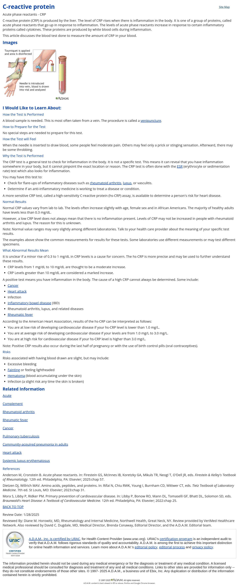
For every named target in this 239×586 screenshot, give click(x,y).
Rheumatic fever (20, 314)
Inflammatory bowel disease (29, 303)
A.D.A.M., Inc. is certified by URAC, (55, 539)
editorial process (172, 547)
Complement (13, 403)
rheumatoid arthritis (105, 183)
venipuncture (151, 120)
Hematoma (16, 375)
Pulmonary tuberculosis (21, 436)
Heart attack (17, 291)
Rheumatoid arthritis (19, 412)
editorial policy (146, 547)
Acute (7, 395)
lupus (127, 183)
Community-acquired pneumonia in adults (35, 444)
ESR (180, 166)
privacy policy (202, 547)
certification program (176, 539)
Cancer (13, 285)
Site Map (224, 7)
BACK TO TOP (13, 507)
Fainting (14, 370)
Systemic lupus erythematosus (26, 460)
